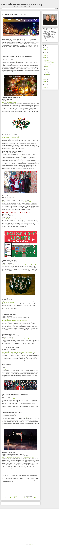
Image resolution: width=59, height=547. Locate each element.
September (47, 64)
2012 (45, 86)
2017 (45, 79)
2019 (5, 497)
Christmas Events (13, 497)
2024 (45, 50)
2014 (45, 84)
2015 (45, 82)
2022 (45, 54)
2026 (45, 47)
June (46, 69)
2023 (45, 52)
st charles (32, 497)
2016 (45, 81)
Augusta (8, 497)
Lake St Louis (19, 497)
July (46, 67)
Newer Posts (4, 503)
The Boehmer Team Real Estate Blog (21, 4)
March (46, 72)
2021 (45, 55)
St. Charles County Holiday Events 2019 (14, 14)
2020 (45, 57)
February (47, 74)
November (47, 60)
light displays (24, 497)
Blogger (31, 544)
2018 (45, 78)
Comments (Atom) (23, 506)
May (46, 71)
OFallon (28, 497)
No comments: (20, 496)
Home (21, 503)
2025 (45, 49)
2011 (45, 87)
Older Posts (37, 503)
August (46, 66)
